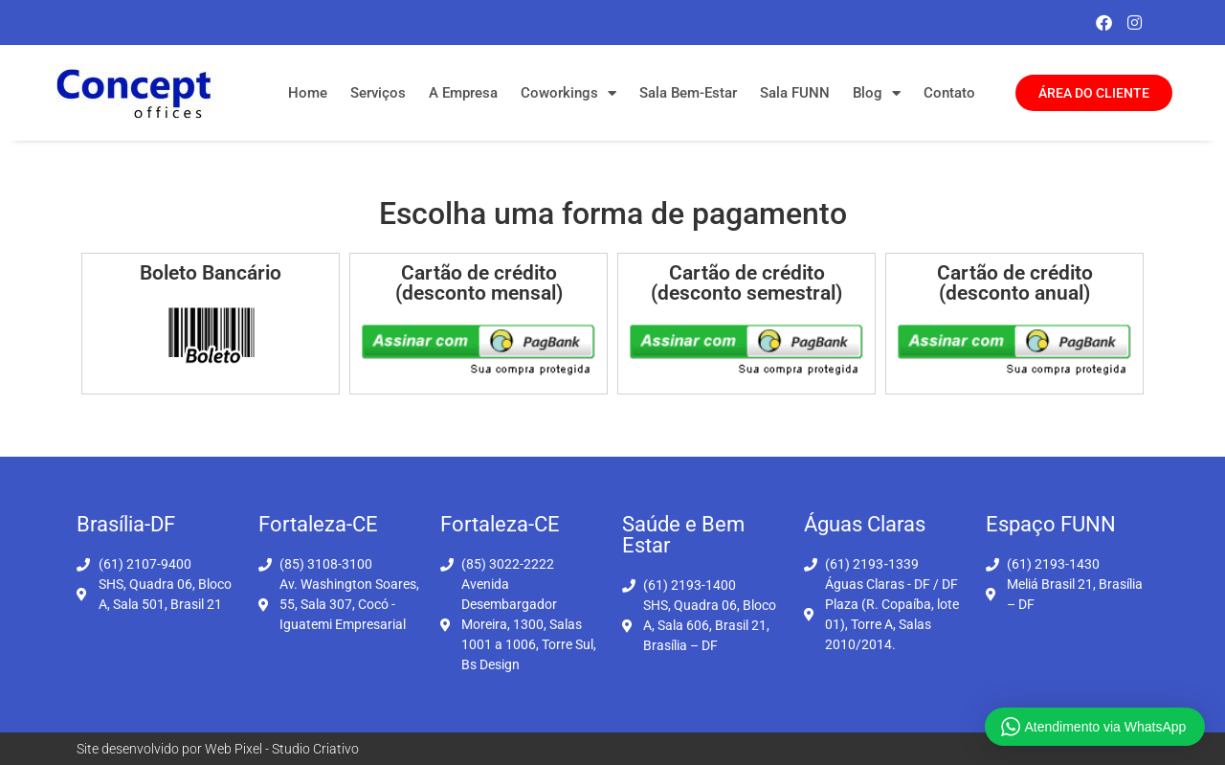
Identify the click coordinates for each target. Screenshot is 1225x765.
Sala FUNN (795, 92)
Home (307, 92)
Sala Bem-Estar (688, 92)
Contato (949, 92)
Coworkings (568, 93)
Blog (877, 93)
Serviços (378, 92)
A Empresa (463, 92)
